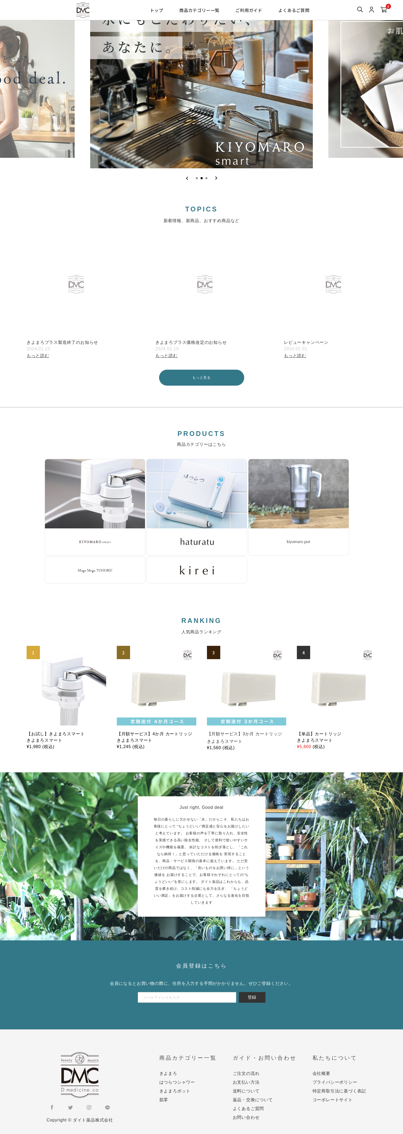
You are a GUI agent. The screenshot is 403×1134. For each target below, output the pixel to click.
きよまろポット (175, 1091)
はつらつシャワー (177, 1082)
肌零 (163, 1100)
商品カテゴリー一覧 (199, 10)
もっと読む (38, 355)
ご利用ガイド (248, 10)
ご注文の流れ (246, 1073)
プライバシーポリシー (335, 1082)
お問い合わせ (246, 1117)
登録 (252, 997)
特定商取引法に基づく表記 (339, 1091)
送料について (246, 1091)
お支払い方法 (246, 1082)
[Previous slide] (187, 178)
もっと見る (201, 378)
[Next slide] (216, 178)
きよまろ (168, 1073)
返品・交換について (253, 1100)
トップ (156, 10)
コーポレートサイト (333, 1100)
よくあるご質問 (294, 10)
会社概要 (321, 1073)
